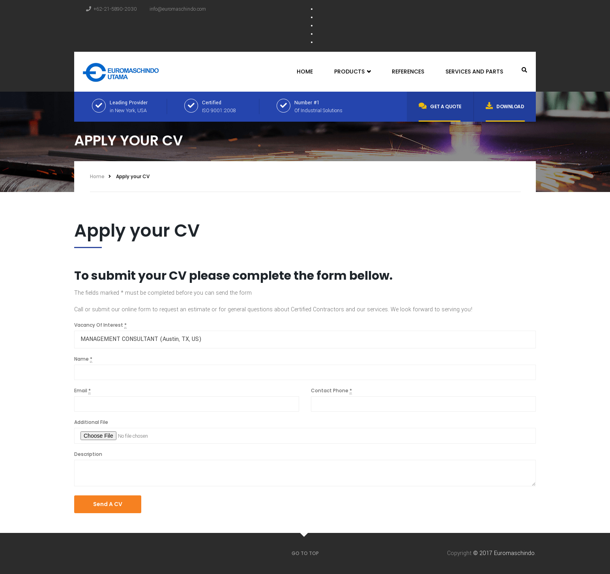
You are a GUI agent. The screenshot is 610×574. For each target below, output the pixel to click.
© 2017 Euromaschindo (504, 553)
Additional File (91, 422)
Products (352, 72)
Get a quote (440, 106)
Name (83, 359)
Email (82, 390)
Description (88, 454)
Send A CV (107, 504)
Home (305, 71)
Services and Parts (474, 71)
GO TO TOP (305, 553)
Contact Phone (331, 390)
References (408, 71)
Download (505, 106)
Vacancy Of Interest (100, 325)
